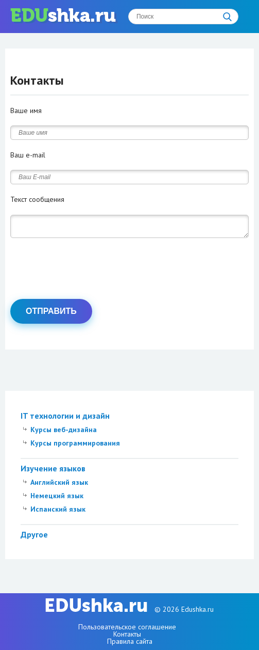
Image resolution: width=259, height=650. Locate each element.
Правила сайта (129, 641)
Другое (34, 537)
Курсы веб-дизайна (63, 432)
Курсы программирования (75, 446)
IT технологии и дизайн (65, 419)
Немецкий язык (56, 498)
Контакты (127, 634)
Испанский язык (57, 512)
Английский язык (59, 485)
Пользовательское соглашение (127, 626)
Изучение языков (53, 471)
